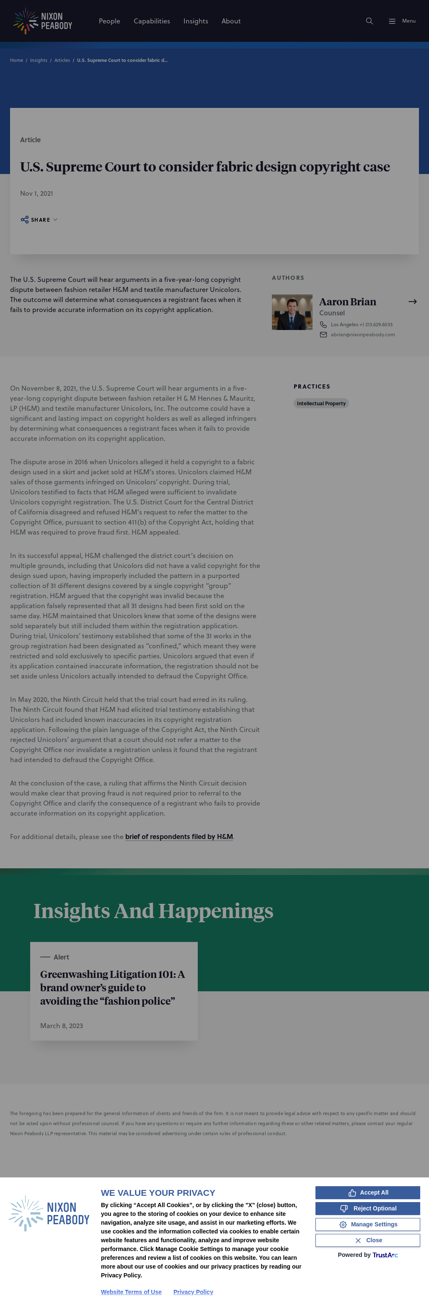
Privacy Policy (193, 1292)
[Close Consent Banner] (367, 1240)
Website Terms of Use (131, 1292)
